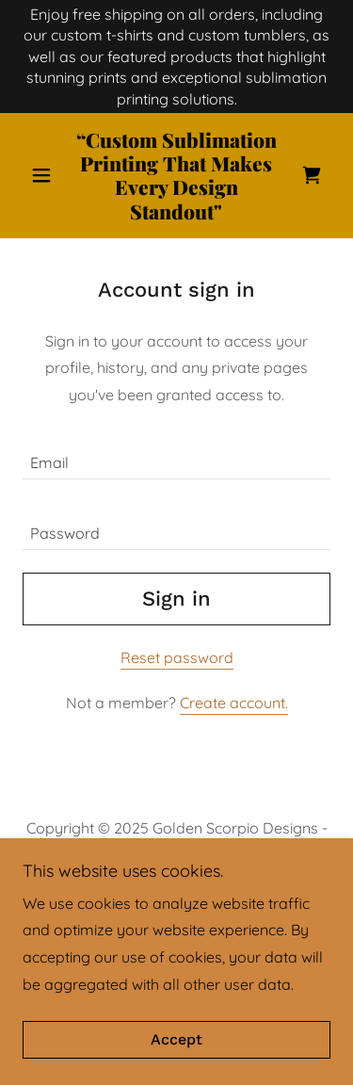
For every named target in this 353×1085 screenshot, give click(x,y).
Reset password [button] (176, 657)
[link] (176, 175)
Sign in (176, 598)
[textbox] (176, 455)
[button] (46, 175)
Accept (176, 1040)
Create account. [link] (234, 702)
